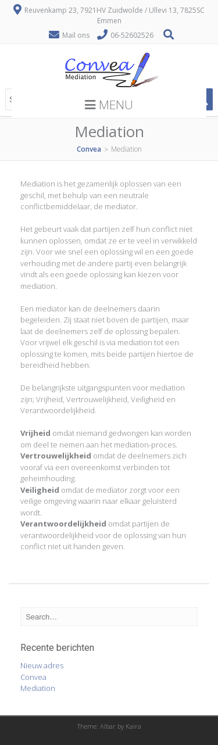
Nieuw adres (41, 665)
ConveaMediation (37, 683)
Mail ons (76, 35)
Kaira (133, 726)
